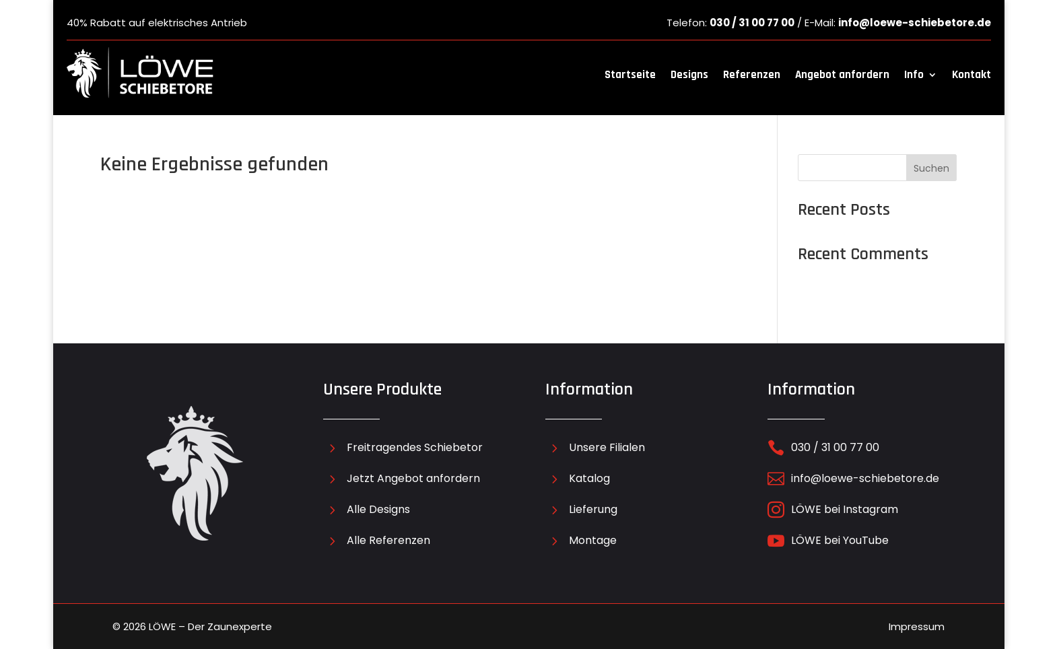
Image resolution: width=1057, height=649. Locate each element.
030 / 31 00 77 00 (752, 22)
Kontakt (971, 74)
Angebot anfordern (842, 74)
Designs (689, 74)
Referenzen (751, 74)
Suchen (931, 168)
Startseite (630, 74)
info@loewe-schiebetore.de (914, 22)
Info (914, 74)
